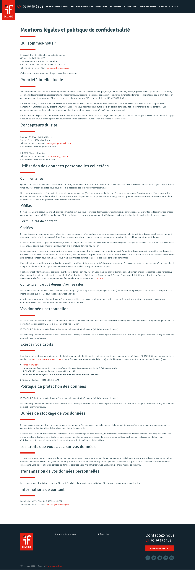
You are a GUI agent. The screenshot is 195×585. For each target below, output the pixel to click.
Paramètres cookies (53, 566)
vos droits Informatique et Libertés (48, 361)
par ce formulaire (32, 367)
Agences (163, 6)
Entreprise (115, 6)
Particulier (101, 6)
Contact (173, 6)
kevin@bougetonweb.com (59, 145)
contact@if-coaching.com (58, 68)
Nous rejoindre (148, 6)
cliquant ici (99, 280)
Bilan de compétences (57, 6)
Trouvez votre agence (158, 550)
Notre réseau (130, 6)
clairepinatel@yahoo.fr (57, 158)
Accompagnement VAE (82, 6)
